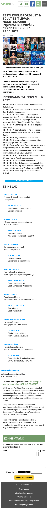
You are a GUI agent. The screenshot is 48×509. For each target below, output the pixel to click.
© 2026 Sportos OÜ (24, 485)
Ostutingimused (24, 497)
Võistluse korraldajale (24, 493)
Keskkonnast (24, 489)
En (26, 4)
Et (21, 4)
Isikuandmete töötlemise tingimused (24, 501)
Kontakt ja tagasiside (24, 504)
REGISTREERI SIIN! (24, 181)
